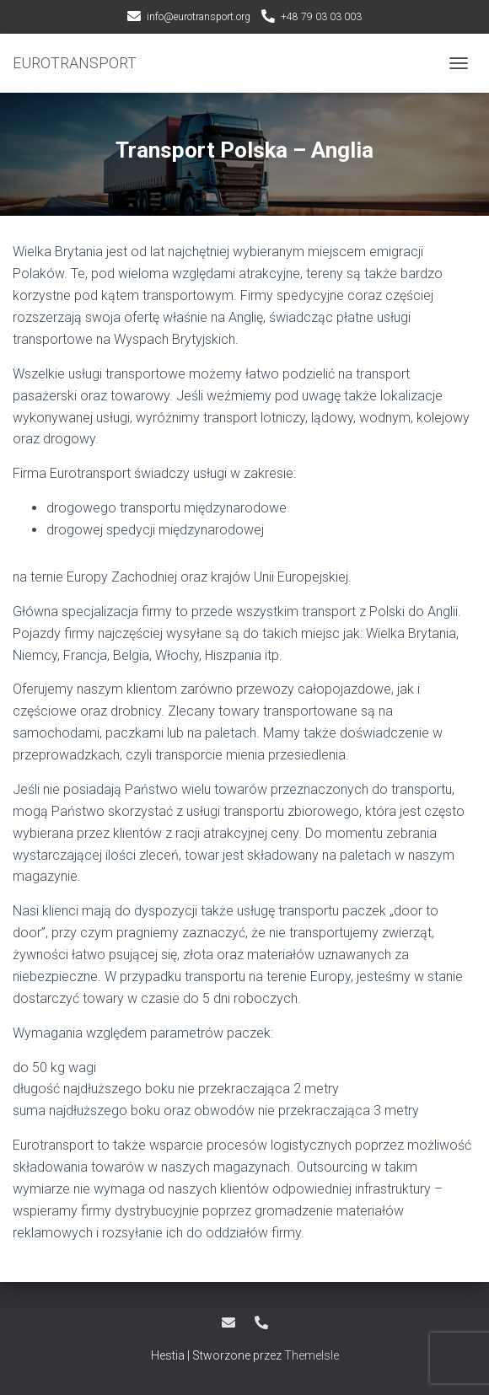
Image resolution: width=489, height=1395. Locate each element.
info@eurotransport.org (198, 17)
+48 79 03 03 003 (321, 17)
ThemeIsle (311, 1355)
